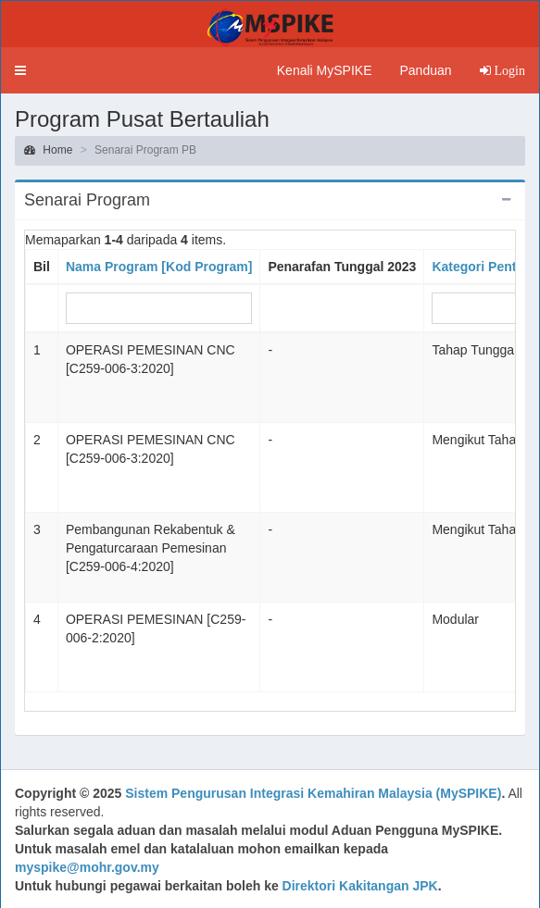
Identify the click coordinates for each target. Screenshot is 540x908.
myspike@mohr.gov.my (87, 867)
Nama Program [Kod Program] (159, 266)
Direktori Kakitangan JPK (360, 885)
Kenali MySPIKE (324, 70)
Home (48, 149)
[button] (20, 70)
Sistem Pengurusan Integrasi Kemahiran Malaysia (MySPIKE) (313, 793)
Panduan (425, 70)
